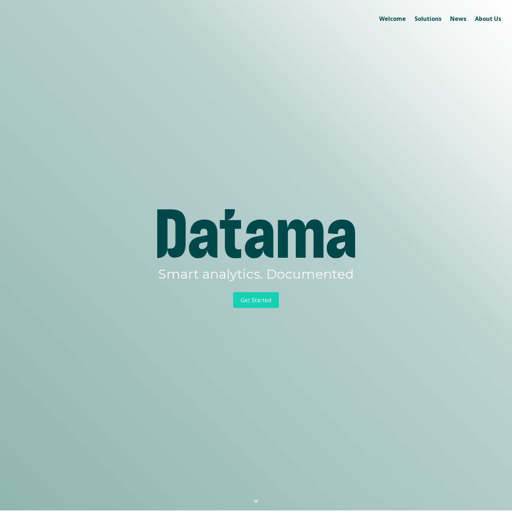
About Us (488, 19)
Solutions (427, 19)
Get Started (256, 300)
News (458, 19)
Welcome (392, 19)
